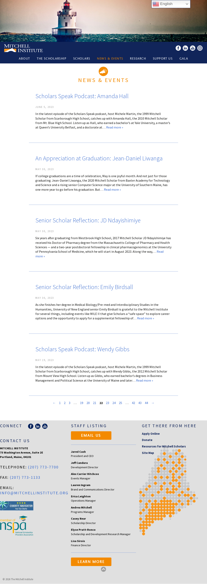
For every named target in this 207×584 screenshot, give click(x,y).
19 (81, 403)
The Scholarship (51, 59)
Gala (184, 59)
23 (107, 403)
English (162, 4)
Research (138, 59)
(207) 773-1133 (25, 477)
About (23, 59)
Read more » (114, 127)
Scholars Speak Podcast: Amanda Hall (82, 96)
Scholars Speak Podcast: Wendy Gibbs (82, 349)
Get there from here (169, 426)
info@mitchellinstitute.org (34, 493)
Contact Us (15, 441)
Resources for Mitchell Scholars (164, 446)
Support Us (163, 59)
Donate (147, 440)
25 (120, 403)
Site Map (148, 453)
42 (133, 403)
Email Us (91, 436)
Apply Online (151, 433)
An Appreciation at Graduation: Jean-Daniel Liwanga (99, 158)
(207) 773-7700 (43, 467)
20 (88, 403)
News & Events (110, 59)
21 (94, 403)
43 (140, 403)
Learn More (91, 562)
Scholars (81, 59)
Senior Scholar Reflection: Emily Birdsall (84, 287)
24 (114, 403)
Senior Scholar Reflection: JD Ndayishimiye (87, 220)
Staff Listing (89, 426)
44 (146, 403)
